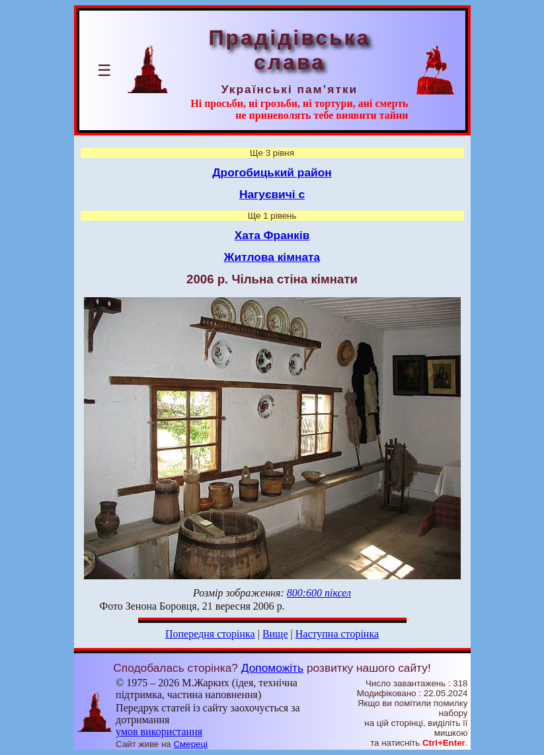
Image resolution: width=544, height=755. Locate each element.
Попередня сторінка (210, 633)
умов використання (159, 731)
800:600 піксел (319, 592)
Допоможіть (272, 667)
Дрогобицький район (271, 172)
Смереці (190, 744)
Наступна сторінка (337, 633)
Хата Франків (272, 235)
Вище (275, 633)
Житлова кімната (272, 257)
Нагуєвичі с (272, 194)
